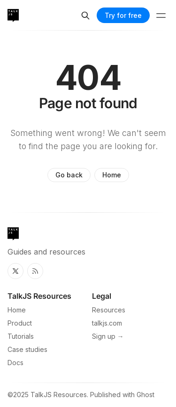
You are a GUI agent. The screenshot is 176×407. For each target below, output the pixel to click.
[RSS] (35, 271)
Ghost (145, 395)
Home (111, 175)
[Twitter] (15, 271)
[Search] (85, 15)
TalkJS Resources (59, 395)
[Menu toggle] (160, 15)
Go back (69, 175)
